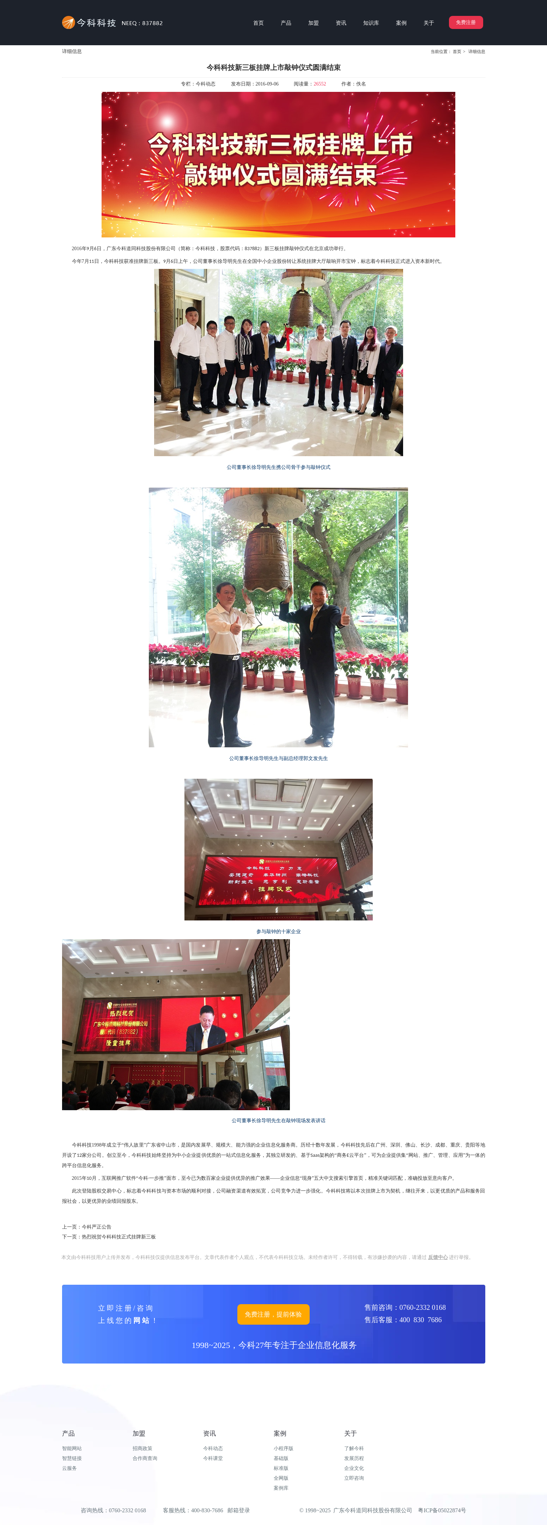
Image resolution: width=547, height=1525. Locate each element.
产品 (68, 1433)
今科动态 (213, 1448)
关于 (350, 1433)
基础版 (281, 1458)
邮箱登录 (238, 1510)
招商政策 (142, 1448)
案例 (280, 1433)
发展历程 (354, 1458)
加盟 (139, 1433)
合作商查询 (145, 1458)
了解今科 (354, 1448)
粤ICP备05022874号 (442, 1510)
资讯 (209, 1433)
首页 (457, 51)
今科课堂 (213, 1458)
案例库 (281, 1488)
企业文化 (354, 1468)
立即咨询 (354, 1478)
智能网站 (72, 1448)
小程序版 (283, 1448)
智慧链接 (72, 1458)
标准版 (281, 1468)
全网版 (281, 1478)
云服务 (69, 1468)
